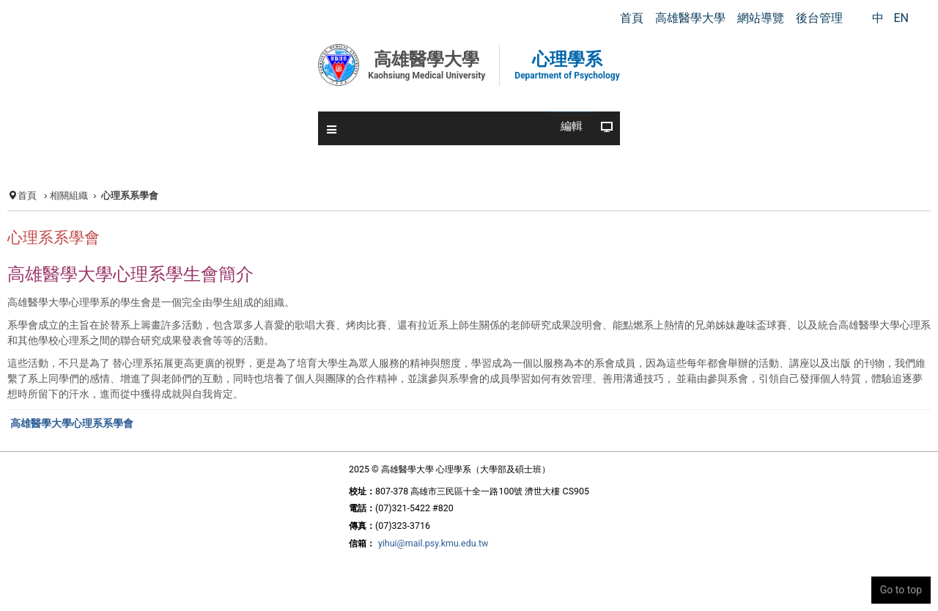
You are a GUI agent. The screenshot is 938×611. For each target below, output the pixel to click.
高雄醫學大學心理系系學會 (71, 423)
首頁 (27, 195)
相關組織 (69, 195)
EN (901, 18)
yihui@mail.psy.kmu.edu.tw (433, 543)
